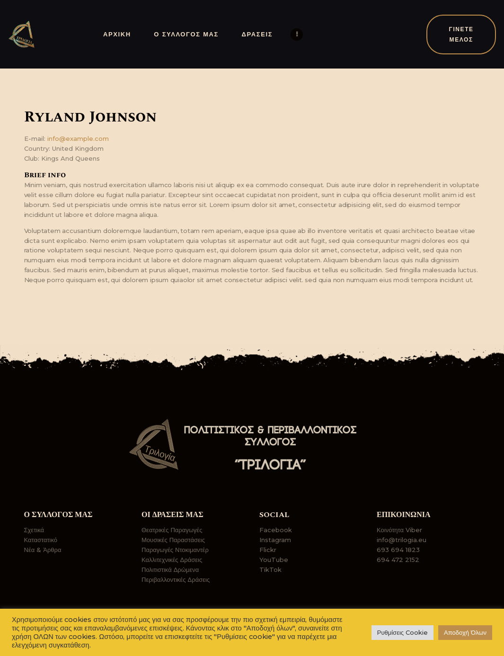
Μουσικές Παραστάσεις (173, 540)
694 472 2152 (398, 559)
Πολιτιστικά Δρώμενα (170, 569)
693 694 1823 (398, 549)
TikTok (270, 569)
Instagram (275, 540)
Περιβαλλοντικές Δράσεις (175, 579)
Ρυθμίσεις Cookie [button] (402, 632)
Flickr (267, 549)
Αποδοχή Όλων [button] (465, 632)
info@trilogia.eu (401, 540)
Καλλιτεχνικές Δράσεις (171, 559)
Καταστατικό (41, 540)
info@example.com (78, 138)
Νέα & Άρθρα (43, 549)
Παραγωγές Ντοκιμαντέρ (175, 549)
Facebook (275, 530)
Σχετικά (34, 530)
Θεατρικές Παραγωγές (171, 530)
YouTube (273, 559)
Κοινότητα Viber (399, 530)
